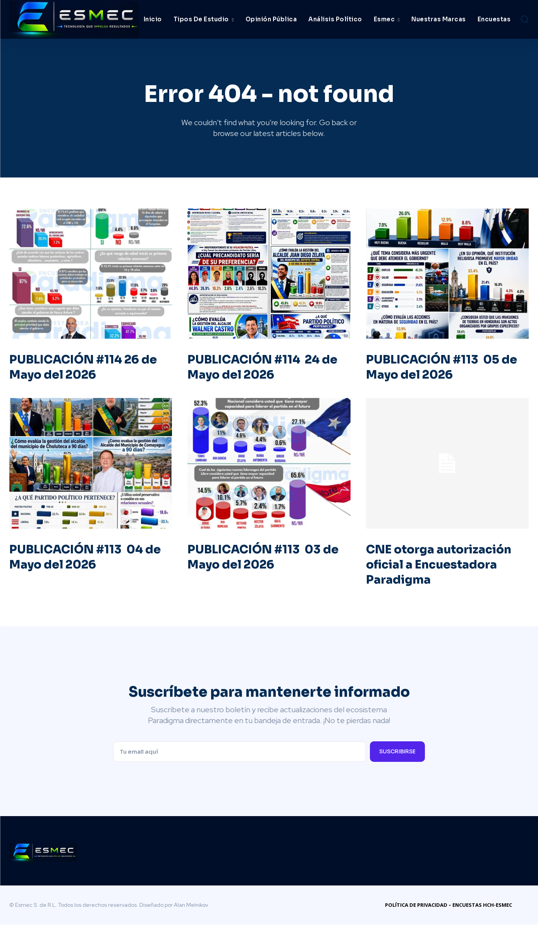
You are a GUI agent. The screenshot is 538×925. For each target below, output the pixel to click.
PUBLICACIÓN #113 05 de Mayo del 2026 (443, 367)
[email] (239, 752)
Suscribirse (397, 751)
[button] (524, 19)
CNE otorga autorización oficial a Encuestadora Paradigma (440, 565)
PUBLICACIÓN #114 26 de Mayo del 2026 (84, 367)
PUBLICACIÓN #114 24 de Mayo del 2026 (264, 367)
